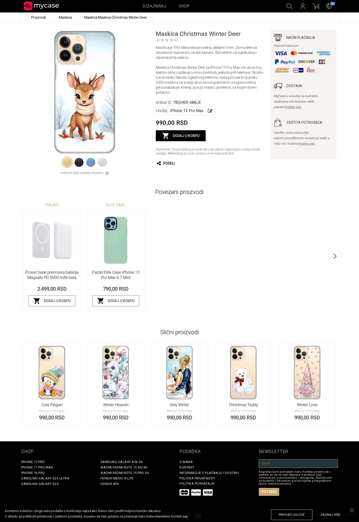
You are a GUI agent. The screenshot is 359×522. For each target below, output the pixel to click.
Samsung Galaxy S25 (39, 484)
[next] (335, 256)
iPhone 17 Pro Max (37, 467)
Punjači (52, 205)
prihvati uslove (292, 515)
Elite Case (115, 205)
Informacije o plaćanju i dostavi (209, 473)
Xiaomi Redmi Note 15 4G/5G (124, 467)
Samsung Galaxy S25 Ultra (45, 478)
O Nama (186, 462)
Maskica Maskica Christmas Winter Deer (115, 17)
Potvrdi (269, 492)
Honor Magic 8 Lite (117, 478)
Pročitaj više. (293, 107)
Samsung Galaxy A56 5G (121, 462)
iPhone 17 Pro (33, 462)
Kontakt (187, 467)
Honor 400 (109, 484)
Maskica (66, 17)
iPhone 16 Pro (33, 473)
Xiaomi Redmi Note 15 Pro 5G (124, 473)
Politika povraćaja (197, 483)
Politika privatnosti (197, 478)
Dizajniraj (154, 6)
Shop (184, 6)
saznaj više (330, 515)
